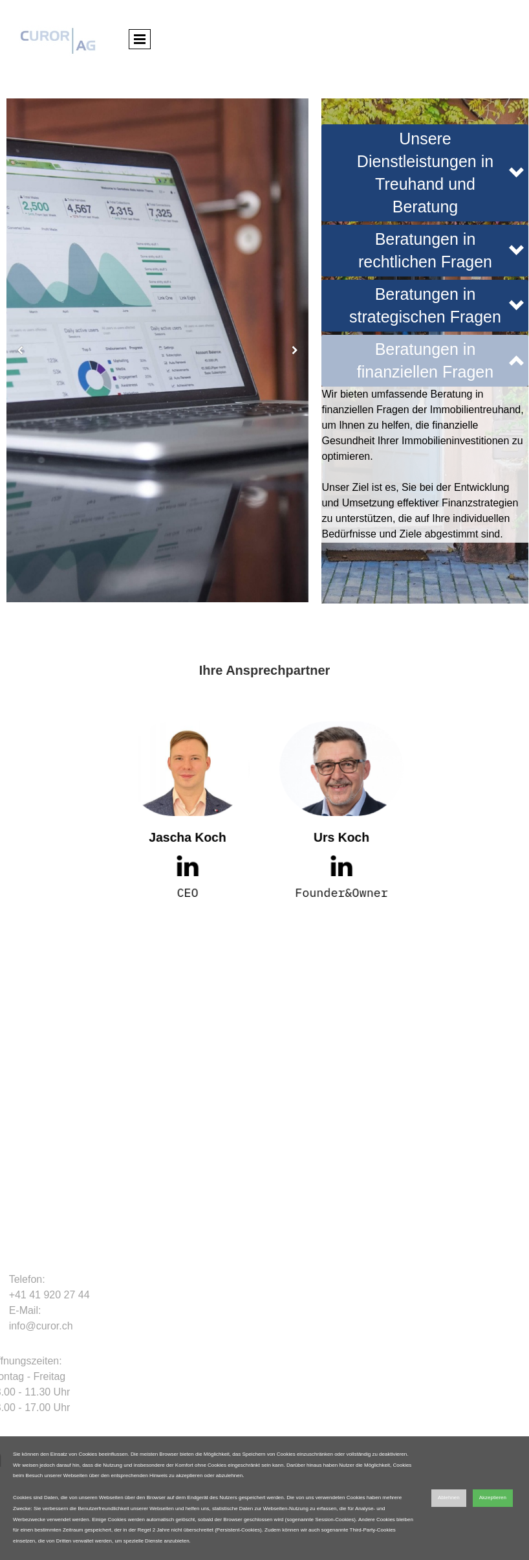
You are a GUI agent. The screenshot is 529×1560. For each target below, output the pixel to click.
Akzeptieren (492, 1497)
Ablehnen (449, 1497)
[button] (425, 173)
